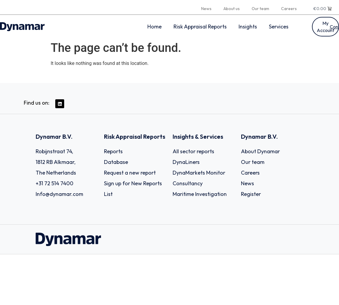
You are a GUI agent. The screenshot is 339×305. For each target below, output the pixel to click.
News (206, 8)
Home (154, 26)
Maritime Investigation (200, 194)
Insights (248, 26)
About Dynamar (260, 151)
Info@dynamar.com (59, 194)
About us (231, 8)
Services (278, 26)
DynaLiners (186, 162)
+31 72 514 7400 (54, 183)
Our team (260, 8)
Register (251, 194)
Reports (113, 151)
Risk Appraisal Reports (200, 26)
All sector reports (193, 151)
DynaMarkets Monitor (199, 172)
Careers (289, 8)
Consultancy (188, 183)
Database (116, 162)
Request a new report (130, 172)
